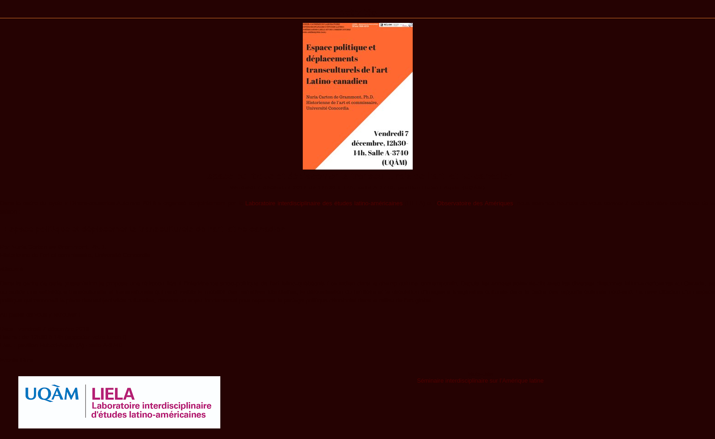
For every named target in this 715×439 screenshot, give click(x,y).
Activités (357, 12)
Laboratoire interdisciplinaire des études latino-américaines (324, 203)
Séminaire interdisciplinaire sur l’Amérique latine (480, 380)
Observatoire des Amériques (475, 203)
